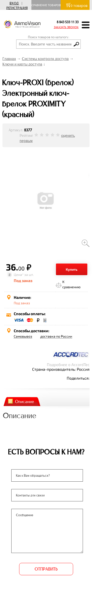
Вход (14, 3)
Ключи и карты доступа (22, 64)
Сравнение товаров (47, 5)
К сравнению (71, 284)
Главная (9, 58)
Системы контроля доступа (45, 58)
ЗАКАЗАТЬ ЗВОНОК (66, 27)
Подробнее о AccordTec (68, 364)
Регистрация (17, 8)
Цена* (19, 274)
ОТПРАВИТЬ (46, 569)
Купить (72, 269)
